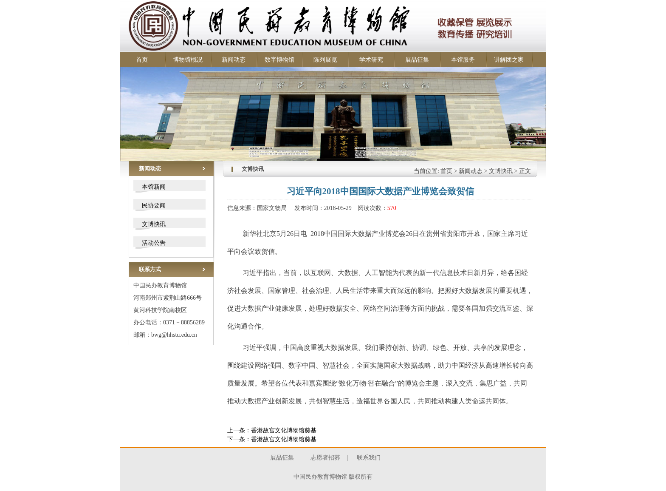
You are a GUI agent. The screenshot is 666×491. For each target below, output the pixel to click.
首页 (142, 60)
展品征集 (417, 60)
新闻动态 (234, 60)
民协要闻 (154, 205)
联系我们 (369, 457)
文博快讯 (154, 224)
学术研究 (371, 60)
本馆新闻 (154, 187)
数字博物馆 (279, 60)
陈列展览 (325, 60)
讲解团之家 (509, 60)
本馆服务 (463, 60)
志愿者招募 (325, 457)
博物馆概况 (188, 60)
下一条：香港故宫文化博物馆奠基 (271, 439)
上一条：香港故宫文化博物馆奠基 (271, 430)
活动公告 (154, 243)
